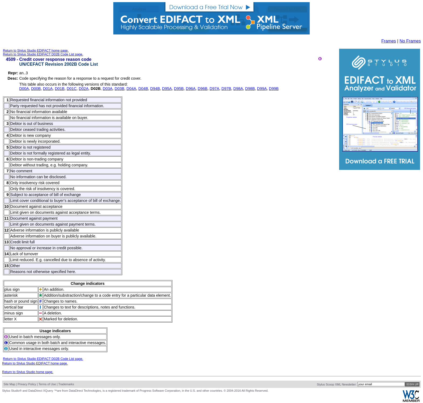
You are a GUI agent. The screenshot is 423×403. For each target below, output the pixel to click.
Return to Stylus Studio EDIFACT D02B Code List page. (43, 54)
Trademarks (66, 384)
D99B (274, 88)
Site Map (9, 384)
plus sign (12, 289)
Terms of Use (47, 384)
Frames (388, 41)
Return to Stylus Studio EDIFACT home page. (36, 50)
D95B (179, 88)
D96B (202, 88)
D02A (83, 88)
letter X (10, 319)
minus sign (13, 313)
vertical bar (13, 307)
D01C (72, 88)
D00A (24, 88)
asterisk (11, 295)
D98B (250, 88)
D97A (214, 88)
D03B (119, 88)
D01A (48, 88)
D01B (59, 88)
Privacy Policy (27, 384)
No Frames (410, 41)
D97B (226, 88)
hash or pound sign (20, 301)
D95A (167, 88)
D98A (238, 88)
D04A (131, 88)
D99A (262, 88)
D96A (191, 88)
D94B (155, 88)
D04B (143, 88)
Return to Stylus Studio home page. (27, 372)
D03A (107, 88)
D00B (36, 88)
